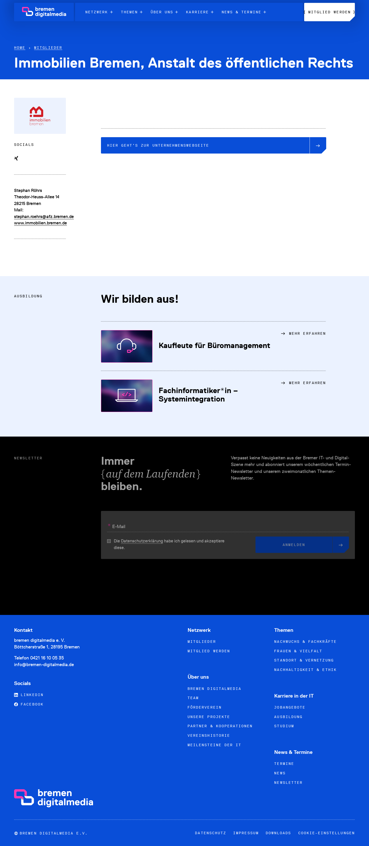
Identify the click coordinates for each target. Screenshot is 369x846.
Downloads (278, 833)
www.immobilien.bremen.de (40, 222)
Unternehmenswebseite (208, 145)
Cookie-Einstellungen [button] (326, 833)
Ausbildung (288, 717)
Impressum (246, 833)
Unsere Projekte (209, 717)
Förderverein (205, 707)
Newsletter (288, 782)
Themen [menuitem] (131, 12)
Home (19, 48)
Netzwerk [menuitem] (99, 12)
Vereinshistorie (209, 735)
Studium (284, 726)
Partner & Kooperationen (220, 726)
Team (193, 698)
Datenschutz (210, 833)
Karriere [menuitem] (199, 12)
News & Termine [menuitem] (244, 12)
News (279, 773)
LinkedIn (29, 695)
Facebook (29, 704)
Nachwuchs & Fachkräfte (305, 641)
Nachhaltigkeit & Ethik (305, 670)
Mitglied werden (209, 651)
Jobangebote (289, 707)
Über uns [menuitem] (164, 12)
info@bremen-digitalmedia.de (44, 664)
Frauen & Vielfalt (298, 651)
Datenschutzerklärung (142, 543)
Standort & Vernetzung (304, 660)
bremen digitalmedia (214, 689)
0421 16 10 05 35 (47, 657)
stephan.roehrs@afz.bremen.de (44, 216)
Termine (284, 764)
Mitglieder (48, 48)
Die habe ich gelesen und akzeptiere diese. (169, 546)
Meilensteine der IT (214, 745)
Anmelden (307, 547)
